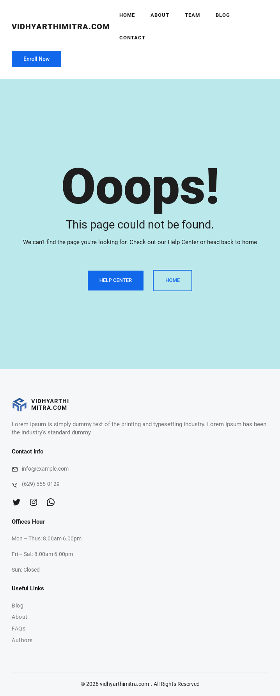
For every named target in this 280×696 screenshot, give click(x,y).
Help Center (115, 280)
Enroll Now (36, 59)
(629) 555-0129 (41, 484)
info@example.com (45, 469)
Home (127, 15)
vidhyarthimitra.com (61, 26)
